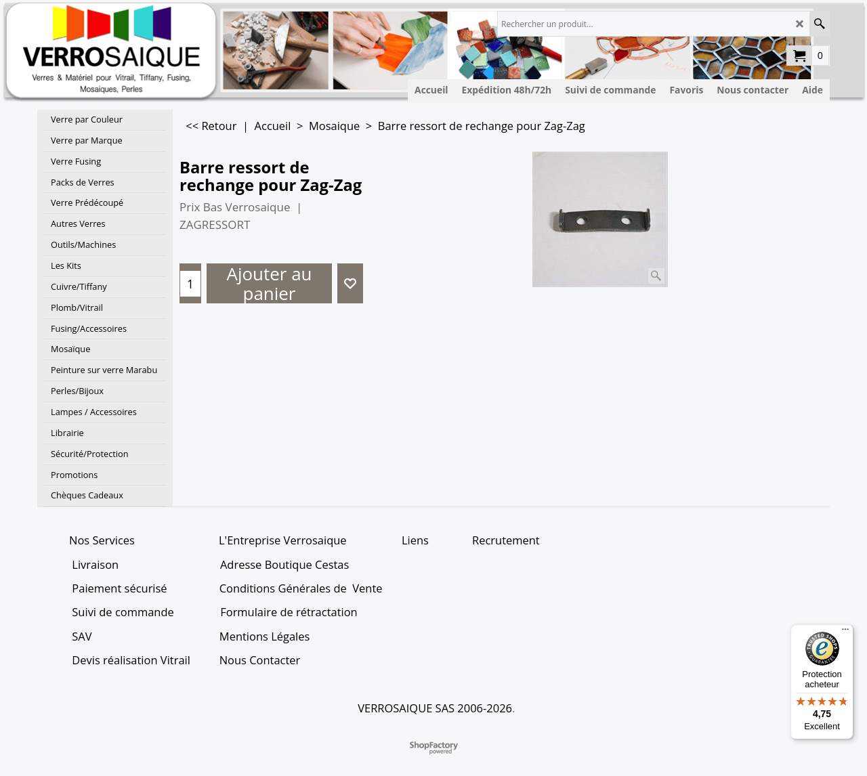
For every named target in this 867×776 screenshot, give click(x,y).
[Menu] (845, 632)
